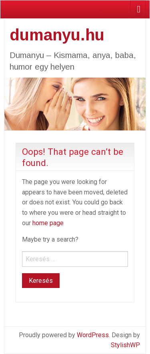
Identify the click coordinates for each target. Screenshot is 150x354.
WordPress (93, 335)
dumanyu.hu (57, 35)
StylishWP (125, 345)
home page (48, 223)
